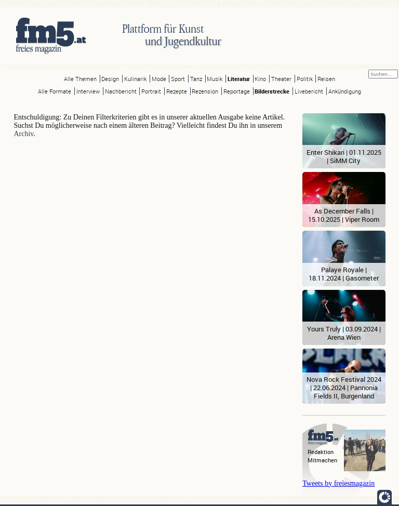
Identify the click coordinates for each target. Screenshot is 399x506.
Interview (88, 91)
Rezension (205, 91)
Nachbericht (121, 91)
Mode (159, 79)
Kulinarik (135, 79)
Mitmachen (322, 460)
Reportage (236, 91)
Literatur (239, 79)
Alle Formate (54, 91)
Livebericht (309, 91)
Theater (281, 79)
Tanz (196, 79)
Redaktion (321, 452)
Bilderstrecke (272, 91)
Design (110, 79)
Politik (305, 79)
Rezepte (176, 91)
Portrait (151, 91)
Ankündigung (344, 91)
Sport (178, 79)
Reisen (326, 79)
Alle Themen (80, 79)
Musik (214, 79)
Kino (260, 79)
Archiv (23, 134)
